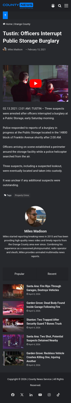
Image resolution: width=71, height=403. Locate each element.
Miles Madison (15, 49)
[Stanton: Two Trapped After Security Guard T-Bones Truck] (13, 325)
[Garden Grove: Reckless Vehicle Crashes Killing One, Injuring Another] (13, 358)
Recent (52, 274)
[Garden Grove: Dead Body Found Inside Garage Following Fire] (13, 308)
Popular (19, 274)
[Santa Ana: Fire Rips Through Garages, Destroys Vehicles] (13, 291)
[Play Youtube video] (35, 83)
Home (7, 24)
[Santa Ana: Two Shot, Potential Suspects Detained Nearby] (13, 342)
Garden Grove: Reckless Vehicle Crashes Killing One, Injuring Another (45, 357)
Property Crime (22, 195)
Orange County (22, 24)
